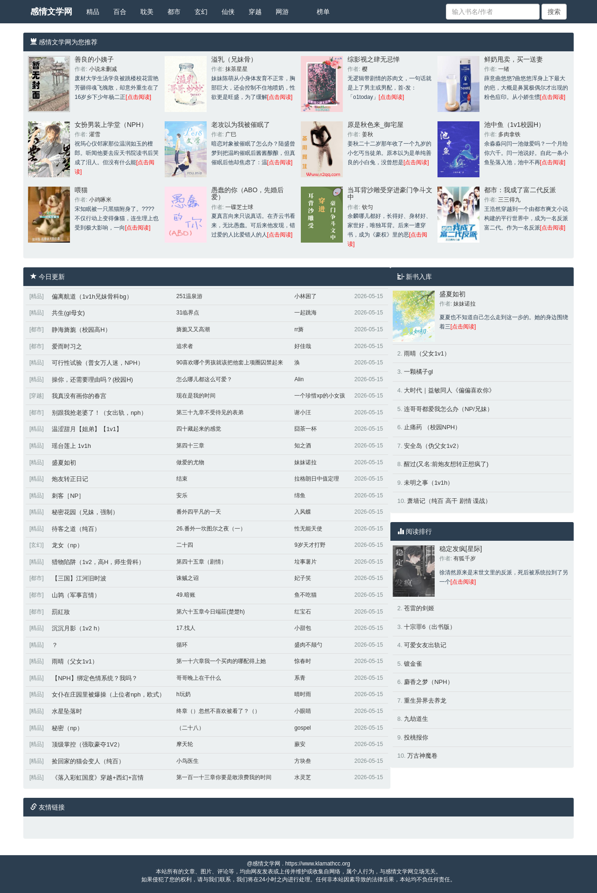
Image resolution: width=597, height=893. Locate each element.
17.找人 (185, 628)
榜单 (323, 11)
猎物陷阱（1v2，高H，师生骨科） (98, 561)
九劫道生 (416, 718)
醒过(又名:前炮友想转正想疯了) (446, 463)
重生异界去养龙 (425, 700)
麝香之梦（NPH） (428, 681)
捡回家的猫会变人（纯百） (88, 761)
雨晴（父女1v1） (75, 661)
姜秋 (367, 134)
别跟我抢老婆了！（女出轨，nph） (99, 412)
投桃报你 (416, 737)
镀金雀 (413, 663)
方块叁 (302, 761)
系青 (299, 678)
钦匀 (367, 207)
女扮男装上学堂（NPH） (111, 124)
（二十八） (190, 728)
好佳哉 (302, 346)
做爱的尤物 (190, 462)
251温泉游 (189, 296)
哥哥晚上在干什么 (198, 678)
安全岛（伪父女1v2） (433, 445)
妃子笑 (302, 578)
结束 (181, 478)
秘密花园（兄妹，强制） (85, 512)
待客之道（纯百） (76, 528)
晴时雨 (302, 694)
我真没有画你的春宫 (79, 395)
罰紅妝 (61, 611)
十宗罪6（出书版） (430, 626)
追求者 (184, 346)
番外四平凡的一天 (198, 512)
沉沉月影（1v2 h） (77, 628)
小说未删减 (103, 69)
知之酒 (302, 445)
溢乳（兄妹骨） (234, 59)
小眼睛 (302, 711)
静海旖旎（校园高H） (81, 329)
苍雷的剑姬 (419, 608)
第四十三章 (190, 445)
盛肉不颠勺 (308, 645)
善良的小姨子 (94, 59)
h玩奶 (183, 694)
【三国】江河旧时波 (79, 578)
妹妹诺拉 (305, 462)
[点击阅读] (138, 97)
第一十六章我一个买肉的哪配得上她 (221, 661)
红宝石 (302, 611)
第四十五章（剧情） (201, 561)
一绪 (503, 69)
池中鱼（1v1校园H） (514, 124)
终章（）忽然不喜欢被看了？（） (218, 711)
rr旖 (299, 329)
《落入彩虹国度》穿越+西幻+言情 (98, 777)
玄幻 (201, 11)
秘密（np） (67, 728)
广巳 (230, 134)
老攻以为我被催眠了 (240, 124)
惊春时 (302, 661)
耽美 (146, 11)
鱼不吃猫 (305, 595)
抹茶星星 (236, 69)
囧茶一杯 (305, 429)
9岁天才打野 (310, 545)
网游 (282, 11)
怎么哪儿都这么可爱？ (204, 379)
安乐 (181, 495)
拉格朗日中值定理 (316, 478)
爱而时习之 (67, 346)
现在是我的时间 (195, 395)
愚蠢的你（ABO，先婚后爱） (247, 193)
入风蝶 (302, 512)
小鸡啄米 (100, 199)
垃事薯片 (305, 561)
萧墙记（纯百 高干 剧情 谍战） (449, 500)
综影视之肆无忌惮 (373, 59)
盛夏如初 (64, 462)
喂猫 (81, 190)
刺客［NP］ (68, 495)
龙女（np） (67, 545)
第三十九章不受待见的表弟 (209, 412)
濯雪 (94, 134)
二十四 (184, 545)
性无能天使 (308, 528)
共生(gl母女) (68, 312)
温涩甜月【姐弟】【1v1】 (87, 429)
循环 (181, 645)
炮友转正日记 (70, 478)
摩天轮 (184, 744)
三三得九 (509, 199)
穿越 (255, 11)
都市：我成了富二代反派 (520, 190)
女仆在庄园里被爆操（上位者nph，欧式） (108, 694)
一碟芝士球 (239, 207)
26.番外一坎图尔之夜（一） (211, 528)
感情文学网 (51, 11)
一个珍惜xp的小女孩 (319, 395)
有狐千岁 (464, 558)
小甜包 (302, 628)
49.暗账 (185, 595)
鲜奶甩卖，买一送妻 (513, 59)
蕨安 (299, 744)
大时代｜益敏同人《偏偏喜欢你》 (449, 390)
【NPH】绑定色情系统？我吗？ (94, 678)
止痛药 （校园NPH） (432, 427)
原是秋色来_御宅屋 (375, 124)
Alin (299, 379)
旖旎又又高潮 (193, 329)
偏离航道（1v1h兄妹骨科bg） (92, 296)
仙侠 (228, 11)
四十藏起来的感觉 (198, 429)
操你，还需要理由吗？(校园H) (92, 379)
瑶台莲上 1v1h (71, 445)
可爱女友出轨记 (425, 645)
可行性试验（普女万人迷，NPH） (97, 362)
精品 (92, 11)
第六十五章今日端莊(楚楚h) (210, 611)
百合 (119, 11)
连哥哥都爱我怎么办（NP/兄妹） (448, 408)
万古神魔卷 (422, 755)
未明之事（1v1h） (428, 482)
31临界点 (187, 312)
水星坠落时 (67, 711)
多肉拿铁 (509, 134)
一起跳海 (305, 312)
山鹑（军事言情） (76, 595)
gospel (302, 728)
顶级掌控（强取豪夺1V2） (87, 744)
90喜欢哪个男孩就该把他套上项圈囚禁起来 (229, 362)
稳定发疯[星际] (460, 548)
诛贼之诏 (187, 578)
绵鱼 (299, 495)
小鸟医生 (187, 761)
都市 (173, 11)
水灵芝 (302, 777)
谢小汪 (302, 412)
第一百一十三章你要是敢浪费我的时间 (223, 777)
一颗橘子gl (418, 371)
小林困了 (305, 296)
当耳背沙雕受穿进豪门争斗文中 (389, 193)
